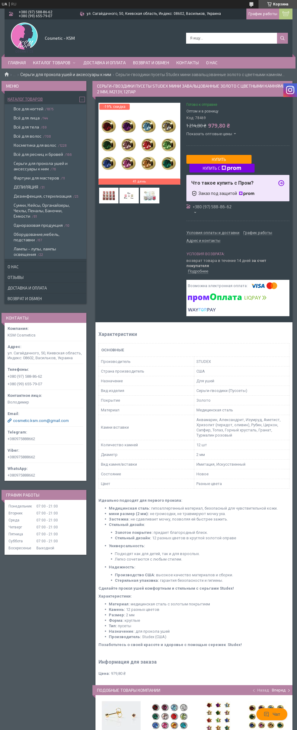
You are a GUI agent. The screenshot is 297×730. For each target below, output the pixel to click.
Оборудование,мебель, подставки (36, 237)
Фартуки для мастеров (36, 177)
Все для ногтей (28, 108)
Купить (219, 159)
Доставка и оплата (104, 62)
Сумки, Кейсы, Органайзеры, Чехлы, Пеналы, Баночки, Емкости (42, 211)
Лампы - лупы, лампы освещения (35, 251)
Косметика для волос (35, 145)
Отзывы (16, 277)
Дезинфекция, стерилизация (43, 196)
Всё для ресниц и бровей (38, 154)
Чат (272, 714)
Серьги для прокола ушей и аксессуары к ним (65, 74)
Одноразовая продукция (38, 225)
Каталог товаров (51, 62)
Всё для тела (26, 126)
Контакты (187, 62)
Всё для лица (27, 117)
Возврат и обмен (151, 62)
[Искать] (282, 38)
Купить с (222, 168)
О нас (212, 62)
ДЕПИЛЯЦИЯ (26, 186)
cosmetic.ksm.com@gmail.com (41, 420)
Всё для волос (28, 136)
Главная (17, 62)
